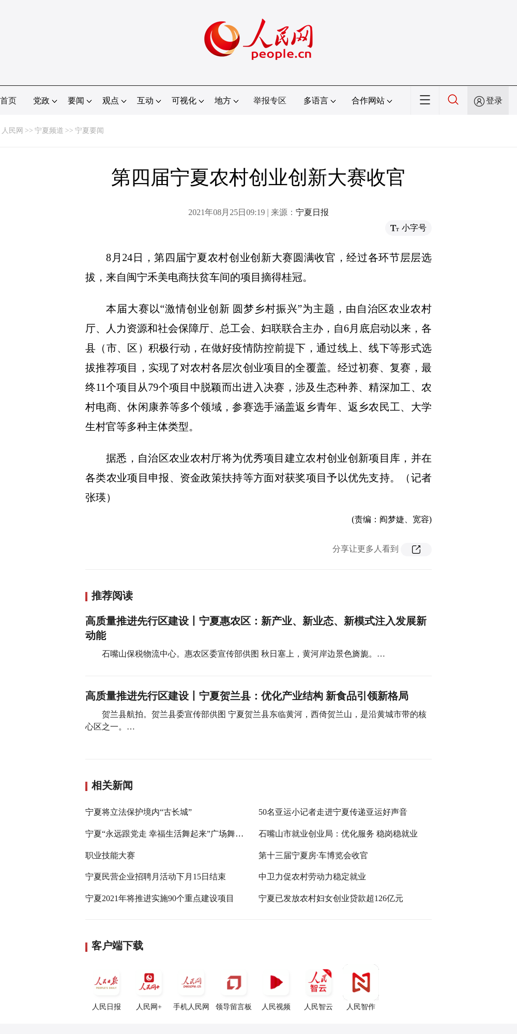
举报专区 (269, 100)
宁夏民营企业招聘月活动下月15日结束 (155, 876)
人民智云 (318, 987)
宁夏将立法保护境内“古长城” (138, 812)
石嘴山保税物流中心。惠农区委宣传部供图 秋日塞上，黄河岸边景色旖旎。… (243, 653)
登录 (494, 100)
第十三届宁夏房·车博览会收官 (313, 855)
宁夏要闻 (89, 130)
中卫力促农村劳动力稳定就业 (312, 876)
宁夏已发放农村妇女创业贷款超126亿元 (330, 898)
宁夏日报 (312, 212)
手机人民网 (191, 987)
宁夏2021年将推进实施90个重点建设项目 (159, 898)
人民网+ (149, 987)
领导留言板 (234, 987)
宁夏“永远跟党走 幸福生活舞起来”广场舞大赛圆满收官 (185, 833)
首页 (8, 100)
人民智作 (361, 987)
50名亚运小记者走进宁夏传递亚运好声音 (332, 812)
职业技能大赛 (110, 855)
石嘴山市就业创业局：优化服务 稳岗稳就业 (338, 833)
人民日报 (106, 987)
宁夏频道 (49, 130)
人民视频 (276, 987)
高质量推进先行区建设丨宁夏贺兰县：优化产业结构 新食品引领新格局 (246, 696)
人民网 (12, 130)
